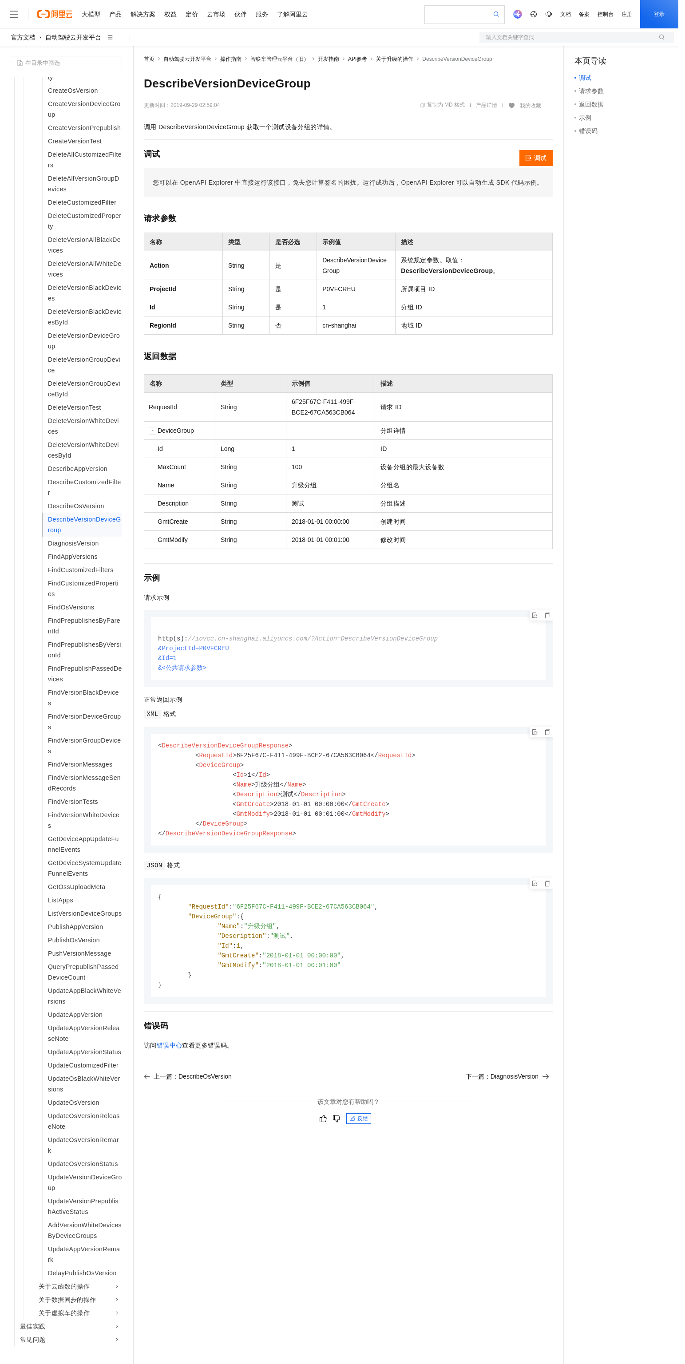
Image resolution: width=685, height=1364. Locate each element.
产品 (115, 14)
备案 (584, 14)
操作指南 (231, 59)
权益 (170, 14)
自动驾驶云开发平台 (73, 37)
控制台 (606, 14)
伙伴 (240, 14)
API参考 (357, 59)
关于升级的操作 (394, 59)
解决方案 (143, 14)
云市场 (216, 14)
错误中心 (169, 1056)
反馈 (358, 1130)
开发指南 (328, 59)
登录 (659, 14)
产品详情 (486, 105)
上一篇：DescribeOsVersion (188, 1087)
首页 (149, 59)
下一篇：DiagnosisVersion (507, 1087)
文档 (565, 14)
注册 (627, 14)
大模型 (91, 14)
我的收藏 (530, 106)
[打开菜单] (14, 14)
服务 (262, 14)
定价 (192, 14)
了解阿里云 (292, 14)
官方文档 (23, 37)
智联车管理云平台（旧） (279, 59)
